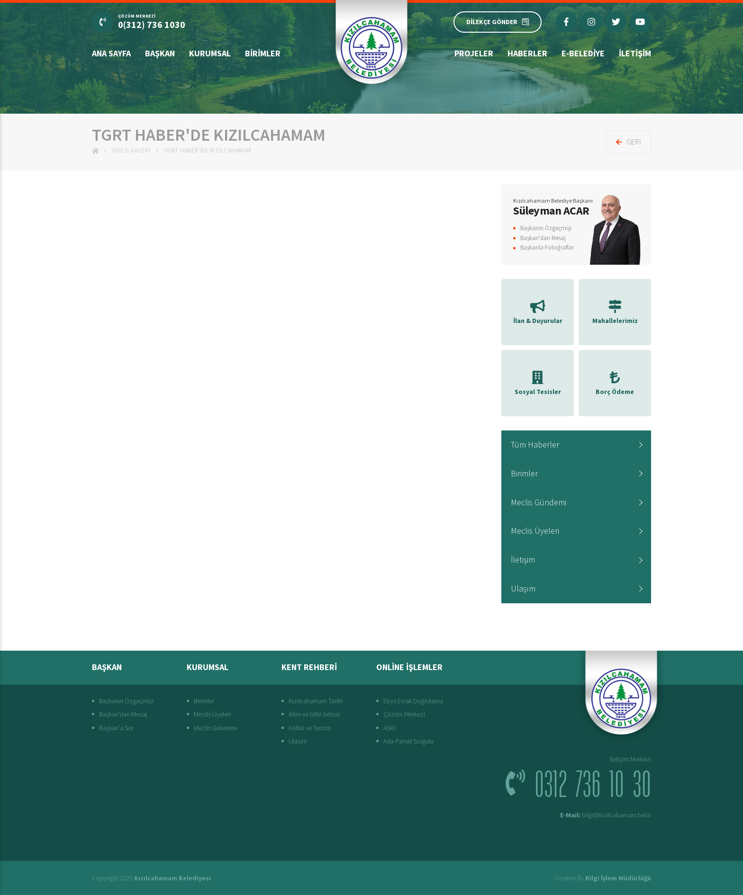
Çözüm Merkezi (404, 714)
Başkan (160, 53)
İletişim (635, 53)
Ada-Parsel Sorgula (408, 741)
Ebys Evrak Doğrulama (413, 701)
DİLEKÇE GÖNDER (497, 22)
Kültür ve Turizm (310, 728)
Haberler (527, 53)
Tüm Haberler (535, 444)
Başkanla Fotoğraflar (547, 247)
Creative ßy (602, 878)
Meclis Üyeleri (535, 530)
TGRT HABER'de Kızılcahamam (207, 150)
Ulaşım (523, 588)
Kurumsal (210, 53)
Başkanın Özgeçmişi (545, 228)
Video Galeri (131, 150)
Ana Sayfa (111, 53)
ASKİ (389, 728)
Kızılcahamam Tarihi (316, 701)
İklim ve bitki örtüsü (314, 714)
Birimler (263, 53)
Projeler (473, 53)
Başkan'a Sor (116, 728)
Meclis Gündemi (538, 502)
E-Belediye (583, 53)
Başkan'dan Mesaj (543, 238)
